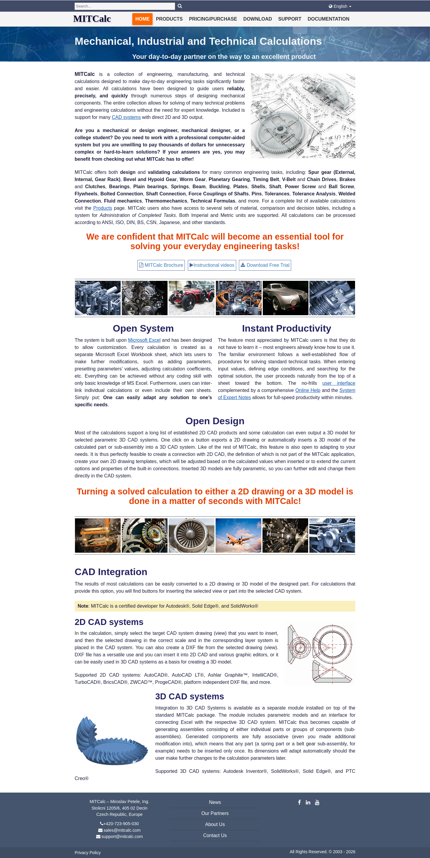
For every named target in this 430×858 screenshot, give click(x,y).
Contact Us (215, 835)
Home (142, 19)
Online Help (307, 390)
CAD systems (126, 117)
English (340, 6)
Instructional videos (214, 265)
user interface (338, 383)
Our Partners (215, 813)
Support (289, 19)
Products (169, 19)
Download (257, 19)
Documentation (328, 19)
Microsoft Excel (144, 340)
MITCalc (92, 18)
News (215, 802)
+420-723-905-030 (121, 823)
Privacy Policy (88, 852)
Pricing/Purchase (213, 19)
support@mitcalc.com (122, 836)
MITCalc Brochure (164, 265)
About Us (215, 824)
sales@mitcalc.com (122, 830)
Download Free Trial (268, 265)
